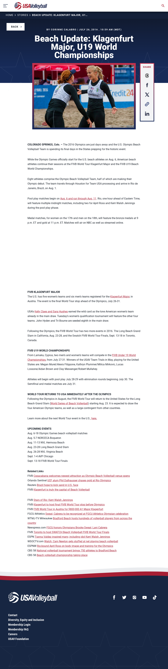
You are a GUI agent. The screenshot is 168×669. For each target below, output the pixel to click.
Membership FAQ (18, 629)
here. (94, 418)
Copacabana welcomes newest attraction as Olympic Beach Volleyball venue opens (82, 475)
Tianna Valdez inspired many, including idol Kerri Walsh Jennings (72, 536)
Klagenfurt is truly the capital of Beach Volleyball (62, 489)
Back (14, 26)
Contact (12, 615)
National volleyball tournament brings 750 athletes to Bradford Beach (77, 550)
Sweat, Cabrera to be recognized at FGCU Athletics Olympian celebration (86, 513)
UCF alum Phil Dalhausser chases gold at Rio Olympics (79, 480)
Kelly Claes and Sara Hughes (51, 311)
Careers (12, 634)
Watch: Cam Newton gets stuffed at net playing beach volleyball (81, 541)
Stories (22, 15)
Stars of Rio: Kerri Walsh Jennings (53, 500)
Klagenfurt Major (120, 296)
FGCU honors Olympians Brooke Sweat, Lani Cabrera (77, 527)
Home (9, 15)
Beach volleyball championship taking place (62, 555)
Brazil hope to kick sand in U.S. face (57, 485)
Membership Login (19, 624)
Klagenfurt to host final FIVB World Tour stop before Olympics (69, 504)
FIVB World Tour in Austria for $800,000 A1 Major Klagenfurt (68, 509)
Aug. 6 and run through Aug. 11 (78, 198)
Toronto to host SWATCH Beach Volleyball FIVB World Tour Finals (71, 532)
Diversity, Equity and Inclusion (26, 620)
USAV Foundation (18, 639)
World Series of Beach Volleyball (69, 403)
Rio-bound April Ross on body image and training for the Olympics (75, 546)
